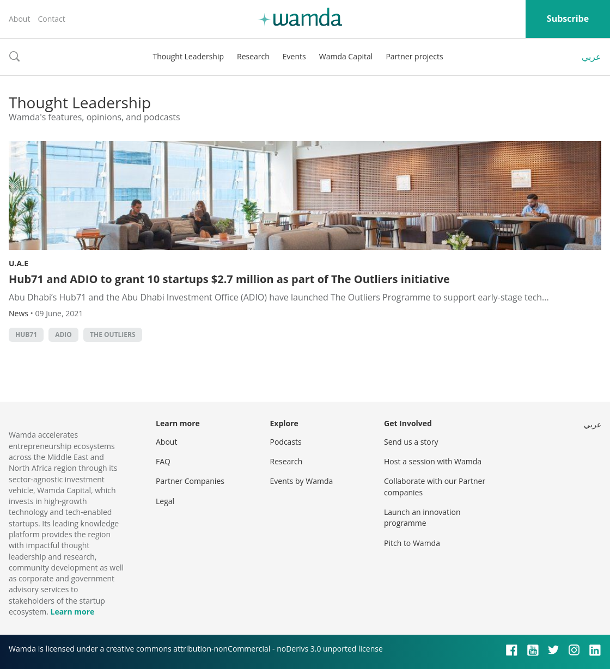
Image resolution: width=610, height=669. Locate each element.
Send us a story (411, 442)
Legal (165, 501)
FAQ (163, 461)
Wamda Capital (346, 56)
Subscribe (568, 18)
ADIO (63, 334)
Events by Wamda (301, 481)
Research (253, 56)
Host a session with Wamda (432, 461)
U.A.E (18, 263)
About (19, 19)
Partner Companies (190, 481)
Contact (51, 19)
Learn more (72, 611)
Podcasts (286, 442)
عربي (591, 56)
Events (294, 56)
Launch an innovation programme (422, 517)
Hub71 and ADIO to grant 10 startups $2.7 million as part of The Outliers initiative (229, 279)
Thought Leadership (188, 56)
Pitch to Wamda (412, 543)
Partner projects (414, 56)
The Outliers (113, 334)
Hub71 (26, 334)
